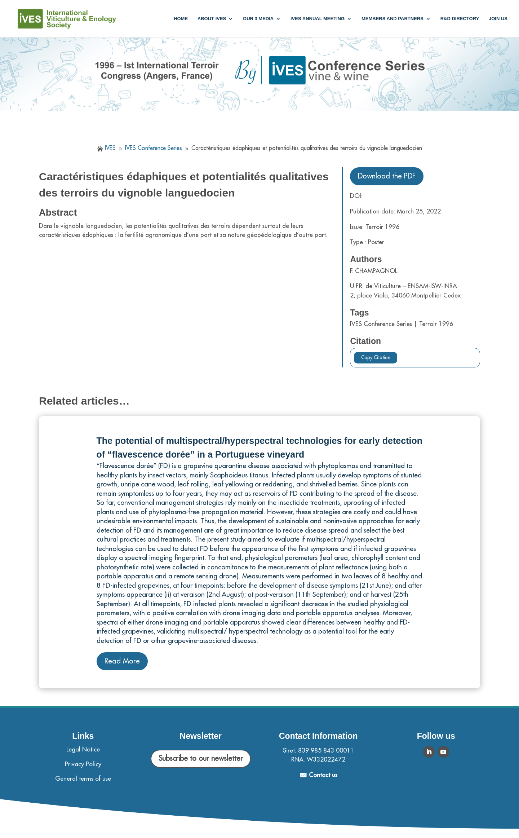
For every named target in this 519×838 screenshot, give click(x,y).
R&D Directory (459, 18)
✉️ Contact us (318, 775)
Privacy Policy (83, 764)
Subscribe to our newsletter (201, 758)
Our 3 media (258, 18)
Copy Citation (375, 357)
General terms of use (83, 779)
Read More (122, 661)
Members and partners (392, 18)
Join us (498, 18)
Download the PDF (387, 176)
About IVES (212, 18)
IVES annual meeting (317, 18)
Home (181, 18)
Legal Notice (83, 749)
